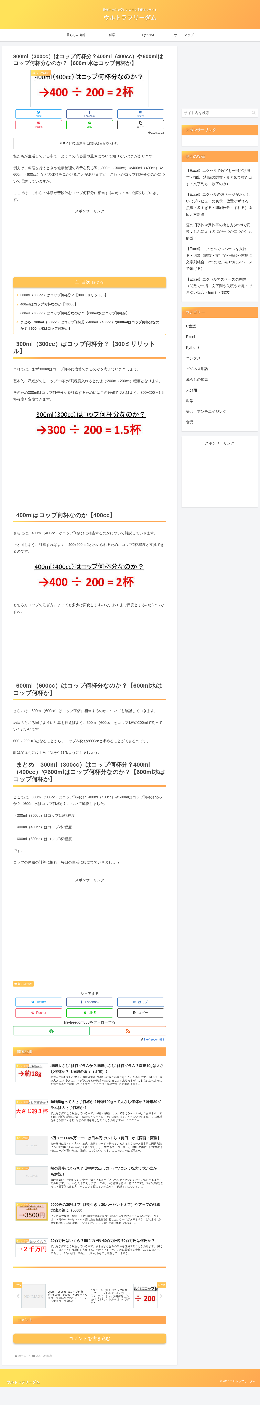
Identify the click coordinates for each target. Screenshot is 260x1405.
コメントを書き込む (90, 1356)
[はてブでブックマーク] (77, 114)
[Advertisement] (89, 232)
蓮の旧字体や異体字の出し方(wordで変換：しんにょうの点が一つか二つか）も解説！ (219, 231)
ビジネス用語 (197, 369)
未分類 (191, 390)
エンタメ (193, 358)
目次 (85, 271)
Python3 (192, 348)
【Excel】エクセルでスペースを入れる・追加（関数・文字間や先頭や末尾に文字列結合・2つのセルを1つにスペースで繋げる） (219, 259)
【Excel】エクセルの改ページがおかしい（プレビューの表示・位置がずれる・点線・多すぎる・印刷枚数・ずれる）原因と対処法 (219, 204)
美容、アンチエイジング (206, 411)
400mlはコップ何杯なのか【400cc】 (51, 295)
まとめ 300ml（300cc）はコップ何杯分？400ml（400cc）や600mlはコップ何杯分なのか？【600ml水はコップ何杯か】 (89, 317)
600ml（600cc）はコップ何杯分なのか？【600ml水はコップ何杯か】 (78, 304)
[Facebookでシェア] (51, 114)
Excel (190, 337)
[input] (220, 113)
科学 (189, 401)
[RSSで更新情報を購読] (128, 1012)
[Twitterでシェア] (26, 114)
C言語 (191, 326)
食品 (189, 422)
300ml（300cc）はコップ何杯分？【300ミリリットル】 (67, 285)
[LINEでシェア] (128, 114)
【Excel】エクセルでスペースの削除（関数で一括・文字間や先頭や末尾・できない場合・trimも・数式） (219, 286)
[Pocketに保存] (102, 114)
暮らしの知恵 (23, 975)
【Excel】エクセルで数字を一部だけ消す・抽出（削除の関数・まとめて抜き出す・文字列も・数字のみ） (219, 177)
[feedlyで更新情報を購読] (51, 1012)
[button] (153, 114)
